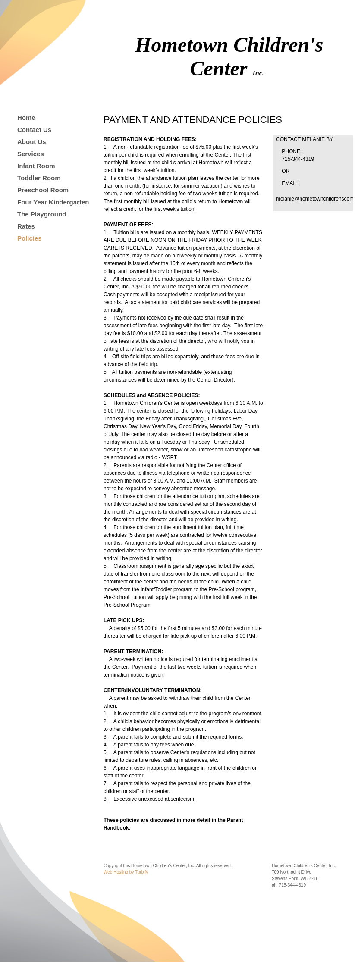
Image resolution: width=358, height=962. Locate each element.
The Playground (41, 214)
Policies (29, 238)
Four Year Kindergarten (53, 202)
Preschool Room (43, 190)
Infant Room (36, 165)
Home (26, 117)
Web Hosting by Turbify (126, 872)
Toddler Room (39, 178)
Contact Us (34, 129)
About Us (31, 141)
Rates (26, 226)
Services (30, 153)
